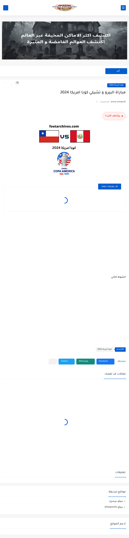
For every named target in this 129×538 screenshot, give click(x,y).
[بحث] (5, 7)
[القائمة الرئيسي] (123, 7)
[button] (105, 361)
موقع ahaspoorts (114, 506)
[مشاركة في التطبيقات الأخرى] (53, 361)
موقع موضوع (116, 500)
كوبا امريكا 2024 (116, 85)
